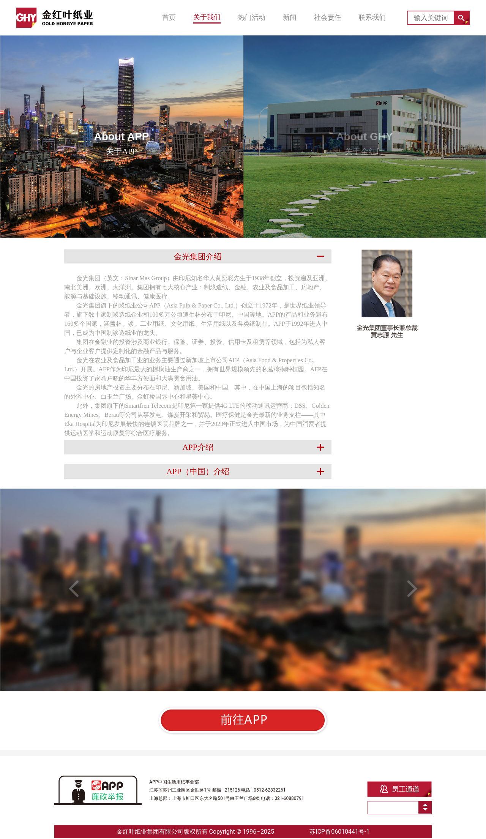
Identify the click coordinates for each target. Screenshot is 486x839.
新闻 (290, 17)
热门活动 (251, 17)
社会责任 (327, 17)
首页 (169, 17)
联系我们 (372, 17)
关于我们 (207, 17)
